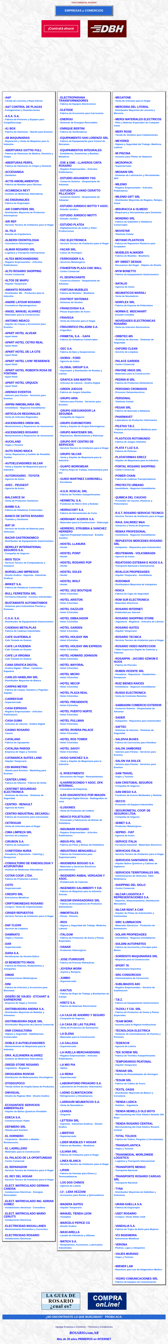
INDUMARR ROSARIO (74, 829)
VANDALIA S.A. (125, 1225)
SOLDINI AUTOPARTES (130, 943)
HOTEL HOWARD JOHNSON (78, 655)
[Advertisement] (84, 63)
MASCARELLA (70, 1232)
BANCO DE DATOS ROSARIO (24, 516)
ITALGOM (66, 934)
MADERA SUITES (71, 1204)
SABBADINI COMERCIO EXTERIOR (138, 705)
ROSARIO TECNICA (128, 636)
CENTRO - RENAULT (18, 804)
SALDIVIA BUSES (126, 739)
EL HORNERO (14, 1136)
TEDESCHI (122, 1043)
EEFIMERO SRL (15, 1126)
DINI (8, 984)
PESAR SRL (123, 407)
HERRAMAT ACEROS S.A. (77, 519)
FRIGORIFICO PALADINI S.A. (79, 326)
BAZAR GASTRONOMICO (22, 537)
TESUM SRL (123, 1080)
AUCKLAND (13, 441)
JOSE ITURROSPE (72, 959)
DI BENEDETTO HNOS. (20, 962)
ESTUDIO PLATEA (72, 224)
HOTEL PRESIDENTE (74, 702)
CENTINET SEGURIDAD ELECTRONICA (20, 790)
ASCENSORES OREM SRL (22, 423)
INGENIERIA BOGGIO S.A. (77, 863)
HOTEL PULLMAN (72, 720)
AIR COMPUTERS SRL (20, 209)
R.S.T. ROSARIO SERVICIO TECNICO (139, 512)
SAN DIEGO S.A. (126, 791)
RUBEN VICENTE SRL (129, 671)
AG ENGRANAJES (17, 199)
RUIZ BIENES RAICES (129, 683)
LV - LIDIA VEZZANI (73, 1191)
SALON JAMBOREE (128, 748)
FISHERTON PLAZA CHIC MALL (81, 268)
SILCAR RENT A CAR (129, 909)
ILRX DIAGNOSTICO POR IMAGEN (82, 795)
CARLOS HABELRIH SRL (21, 677)
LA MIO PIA (67, 1064)
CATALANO (12, 739)
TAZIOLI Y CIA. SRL (128, 1008)
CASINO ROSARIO (17, 729)
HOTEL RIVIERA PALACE (76, 729)
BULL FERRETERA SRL (20, 593)
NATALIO (121, 283)
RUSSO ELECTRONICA (130, 692)
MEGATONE (123, 97)
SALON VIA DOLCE (128, 760)
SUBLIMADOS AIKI (127, 984)
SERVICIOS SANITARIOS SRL (134, 860)
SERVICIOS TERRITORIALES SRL (137, 872)
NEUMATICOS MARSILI (130, 292)
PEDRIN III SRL (125, 379)
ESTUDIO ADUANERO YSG (78, 178)
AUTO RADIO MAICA (18, 450)
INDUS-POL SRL (71, 841)
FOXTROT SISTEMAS (74, 299)
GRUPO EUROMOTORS (75, 423)
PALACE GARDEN (127, 361)
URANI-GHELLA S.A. (128, 1204)
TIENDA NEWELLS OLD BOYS (135, 1111)
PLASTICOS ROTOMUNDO (132, 438)
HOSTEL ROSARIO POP (76, 562)
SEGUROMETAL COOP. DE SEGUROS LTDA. (132, 812)
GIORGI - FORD (70, 357)
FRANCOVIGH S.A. (72, 308)
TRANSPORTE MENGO (130, 1167)
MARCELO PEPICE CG (75, 1222)
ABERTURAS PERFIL (19, 162)
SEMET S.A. (123, 822)
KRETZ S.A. (68, 1002)
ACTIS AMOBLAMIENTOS (22, 181)
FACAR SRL (68, 249)
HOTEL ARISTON (71, 599)
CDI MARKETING (16, 767)
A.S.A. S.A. (12, 116)
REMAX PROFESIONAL (130, 531)
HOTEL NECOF (70, 683)
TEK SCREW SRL (126, 1052)
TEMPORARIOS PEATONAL (133, 1061)
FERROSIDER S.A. (72, 258)
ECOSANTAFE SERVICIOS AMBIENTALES (22, 1107)
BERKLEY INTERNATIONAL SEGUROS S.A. (22, 549)
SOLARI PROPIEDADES (130, 934)
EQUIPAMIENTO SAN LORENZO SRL (84, 137)
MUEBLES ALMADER (129, 252)
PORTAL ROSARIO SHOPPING (135, 466)
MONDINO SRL (125, 218)
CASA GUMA (13, 720)
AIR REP (10, 221)
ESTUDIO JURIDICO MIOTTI (78, 215)
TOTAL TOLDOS (125, 1136)
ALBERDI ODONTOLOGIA (22, 240)
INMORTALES (69, 912)
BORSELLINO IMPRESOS (22, 571)
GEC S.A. (66, 348)
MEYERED (122, 140)
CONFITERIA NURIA (18, 850)
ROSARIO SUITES (127, 627)
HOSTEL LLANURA (72, 543)
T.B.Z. (119, 999)
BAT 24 (9, 525)
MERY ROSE (123, 131)
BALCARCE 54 (14, 497)
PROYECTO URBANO (129, 485)
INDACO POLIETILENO (75, 816)
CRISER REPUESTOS (19, 912)
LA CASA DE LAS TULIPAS (78, 1024)
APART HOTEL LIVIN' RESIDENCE (27, 361)
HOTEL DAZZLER (71, 609)
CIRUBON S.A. (14, 841)
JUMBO (65, 977)
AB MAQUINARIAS (17, 137)
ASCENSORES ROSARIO (21, 432)
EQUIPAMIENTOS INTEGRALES (81, 150)
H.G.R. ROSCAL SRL (73, 491)
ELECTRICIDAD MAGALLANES (25, 1225)
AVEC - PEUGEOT (17, 485)
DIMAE (9, 974)
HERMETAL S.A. (70, 500)
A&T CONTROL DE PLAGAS (23, 106)
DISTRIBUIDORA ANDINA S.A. (24, 1008)
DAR (8, 943)
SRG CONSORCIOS (128, 974)
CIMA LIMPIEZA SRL (18, 832)
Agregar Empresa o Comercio (70, 1327)
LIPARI (64, 1170)
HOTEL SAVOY (70, 748)
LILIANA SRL (68, 1151)
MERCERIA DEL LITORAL (132, 106)
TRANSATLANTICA (127, 1145)
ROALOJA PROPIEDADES (132, 571)
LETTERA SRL (69, 1120)
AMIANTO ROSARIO (18, 289)
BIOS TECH (12, 559)
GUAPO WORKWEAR (74, 466)
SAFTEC (120, 726)
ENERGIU (66, 119)
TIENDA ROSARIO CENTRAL (134, 1123)
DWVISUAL (12, 1092)
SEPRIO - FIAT (124, 832)
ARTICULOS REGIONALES (22, 413)
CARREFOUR (14, 698)
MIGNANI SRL (124, 171)
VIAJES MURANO (126, 1253)
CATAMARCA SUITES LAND (23, 757)
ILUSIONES (67, 807)
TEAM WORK (124, 1021)
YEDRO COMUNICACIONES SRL (136, 1278)
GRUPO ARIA (69, 398)
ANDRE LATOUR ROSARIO (23, 302)
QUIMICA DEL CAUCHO (130, 497)
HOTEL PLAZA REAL (74, 692)
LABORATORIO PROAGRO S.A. (81, 1083)
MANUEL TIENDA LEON (75, 1213)
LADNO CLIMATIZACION (76, 1092)
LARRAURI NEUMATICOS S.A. (80, 1101)
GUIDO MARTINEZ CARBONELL (81, 478)
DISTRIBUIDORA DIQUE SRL (24, 1021)
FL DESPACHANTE (72, 277)
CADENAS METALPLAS (20, 627)
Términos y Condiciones (100, 1327)
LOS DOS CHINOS (72, 1182)
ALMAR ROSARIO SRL (20, 249)
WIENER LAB (124, 1266)
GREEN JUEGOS (71, 388)
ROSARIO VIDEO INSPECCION (135, 646)
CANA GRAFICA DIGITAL (21, 664)
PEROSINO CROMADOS (131, 388)
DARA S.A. (12, 953)
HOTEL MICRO (70, 674)
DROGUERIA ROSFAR (19, 1074)
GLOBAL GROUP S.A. (74, 367)
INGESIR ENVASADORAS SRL (80, 900)
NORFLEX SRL (125, 302)
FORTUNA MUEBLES (74, 289)
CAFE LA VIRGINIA (17, 655)
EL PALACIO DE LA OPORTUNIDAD (28, 1157)
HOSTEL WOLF (70, 581)
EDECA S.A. (13, 1117)
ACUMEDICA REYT (17, 190)
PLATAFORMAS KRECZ (130, 457)
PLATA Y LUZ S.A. (127, 447)
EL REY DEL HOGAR (18, 1176)
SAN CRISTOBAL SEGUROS (133, 782)
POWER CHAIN (125, 475)
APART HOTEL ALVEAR (20, 333)
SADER (120, 717)
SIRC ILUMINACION (128, 922)
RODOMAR (122, 581)
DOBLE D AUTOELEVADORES (25, 1043)
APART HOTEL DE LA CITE (22, 351)
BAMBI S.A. (12, 506)
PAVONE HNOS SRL (128, 370)
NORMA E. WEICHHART (131, 311)
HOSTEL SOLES (70, 571)
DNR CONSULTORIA (18, 1030)
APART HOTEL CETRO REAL (24, 342)
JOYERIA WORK (71, 968)
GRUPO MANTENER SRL (76, 432)
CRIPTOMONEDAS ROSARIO (24, 903)
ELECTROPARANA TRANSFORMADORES (73, 99)
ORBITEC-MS (124, 336)
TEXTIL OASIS (124, 1089)
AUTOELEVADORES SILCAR (24, 463)
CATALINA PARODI (17, 748)
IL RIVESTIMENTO (72, 773)
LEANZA (65, 1111)
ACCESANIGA (14, 171)
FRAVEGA (67, 317)
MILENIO (121, 184)
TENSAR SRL (124, 1070)
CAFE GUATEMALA (18, 636)
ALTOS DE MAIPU (16, 280)
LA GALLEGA (69, 1043)
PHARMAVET (124, 416)
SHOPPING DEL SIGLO (130, 884)
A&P (8, 97)
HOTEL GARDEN (71, 627)
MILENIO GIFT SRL (127, 196)
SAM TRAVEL (124, 773)
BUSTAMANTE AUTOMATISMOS (26, 602)
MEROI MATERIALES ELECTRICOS (138, 119)
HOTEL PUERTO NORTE (76, 711)
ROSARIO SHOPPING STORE (134, 618)
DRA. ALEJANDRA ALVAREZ (24, 1055)
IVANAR (65, 946)
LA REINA (66, 1074)
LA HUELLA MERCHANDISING (80, 1052)
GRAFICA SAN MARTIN (75, 379)
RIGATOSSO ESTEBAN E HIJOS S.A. (139, 562)
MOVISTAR (122, 230)
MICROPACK (123, 162)
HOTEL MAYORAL (72, 664)
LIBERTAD (67, 1132)
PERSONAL (123, 398)
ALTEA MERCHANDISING (21, 258)
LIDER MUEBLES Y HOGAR (78, 1142)
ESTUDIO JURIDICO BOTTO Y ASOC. (84, 206)
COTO (9, 884)
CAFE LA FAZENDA (18, 646)
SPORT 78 (122, 965)
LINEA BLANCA (70, 1160)
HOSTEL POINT (70, 553)
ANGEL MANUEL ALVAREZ (22, 311)
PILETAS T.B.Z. (125, 426)
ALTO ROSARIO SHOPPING (23, 271)
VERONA (121, 1244)
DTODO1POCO (15, 1083)
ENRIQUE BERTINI (72, 128)
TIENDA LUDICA (126, 1101)
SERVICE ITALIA (126, 841)
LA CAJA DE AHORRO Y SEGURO (82, 1015)
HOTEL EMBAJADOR (74, 618)
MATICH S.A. (68, 1241)
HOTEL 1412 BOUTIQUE (76, 590)
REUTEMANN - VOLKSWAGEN (135, 553)
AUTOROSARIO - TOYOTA (22, 475)
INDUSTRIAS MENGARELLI (78, 850)
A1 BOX (10, 128)
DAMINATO (12, 934)
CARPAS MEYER (16, 686)
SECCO (120, 801)
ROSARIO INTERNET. (129, 609)
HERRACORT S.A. (72, 509)
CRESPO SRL (14, 894)
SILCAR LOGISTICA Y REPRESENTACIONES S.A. (131, 896)
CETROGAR (13, 822)
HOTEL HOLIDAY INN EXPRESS (81, 646)
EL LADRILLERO (16, 1148)
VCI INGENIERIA (126, 1235)
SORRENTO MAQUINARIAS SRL (136, 956)
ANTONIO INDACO (17, 320)
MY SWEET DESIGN (128, 261)
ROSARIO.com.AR (83, 1333)
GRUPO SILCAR (70, 454)
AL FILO (10, 230)
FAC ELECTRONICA (73, 240)
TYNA (119, 1188)
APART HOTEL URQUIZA (21, 382)
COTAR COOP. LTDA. (19, 875)
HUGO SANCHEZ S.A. (74, 757)
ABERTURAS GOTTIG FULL (23, 150)
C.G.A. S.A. (12, 618)
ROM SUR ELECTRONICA (132, 599)
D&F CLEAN (13, 925)
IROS (63, 922)
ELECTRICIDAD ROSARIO (22, 1235)
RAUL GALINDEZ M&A (130, 522)
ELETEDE (66, 109)
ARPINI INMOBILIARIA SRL (23, 404)
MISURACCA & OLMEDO (131, 209)
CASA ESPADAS (16, 708)
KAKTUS (66, 990)
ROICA (119, 590)
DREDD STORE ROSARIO (22, 1064)
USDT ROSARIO (125, 1213)
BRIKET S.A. (13, 584)
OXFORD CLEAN (126, 348)
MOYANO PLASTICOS (129, 240)
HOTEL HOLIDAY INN (74, 636)
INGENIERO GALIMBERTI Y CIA (81, 888)
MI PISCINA (122, 153)
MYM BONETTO (125, 271)
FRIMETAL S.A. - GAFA (75, 336)
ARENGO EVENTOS (18, 392)
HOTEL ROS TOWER (73, 739)
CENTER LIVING (16, 779)
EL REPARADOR (16, 1167)
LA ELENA (67, 1033)
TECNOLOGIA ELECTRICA (132, 1030)
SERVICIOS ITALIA (127, 850)
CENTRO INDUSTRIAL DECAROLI (27, 813)
